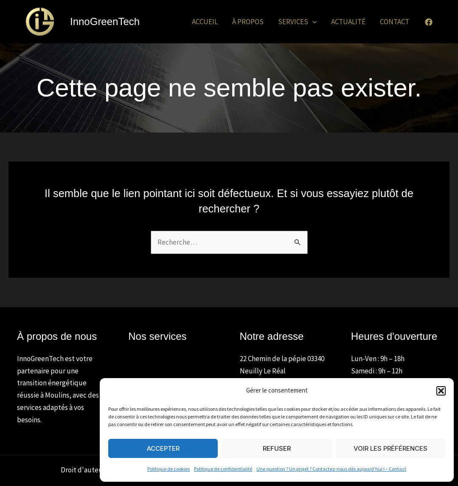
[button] (441, 391)
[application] (312, 21)
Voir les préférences (390, 448)
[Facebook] (429, 22)
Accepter (163, 448)
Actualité (348, 21)
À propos (248, 21)
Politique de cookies (168, 469)
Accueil (205, 21)
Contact (394, 21)
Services (297, 21)
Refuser (277, 448)
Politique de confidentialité (223, 469)
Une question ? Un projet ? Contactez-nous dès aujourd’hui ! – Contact (331, 469)
